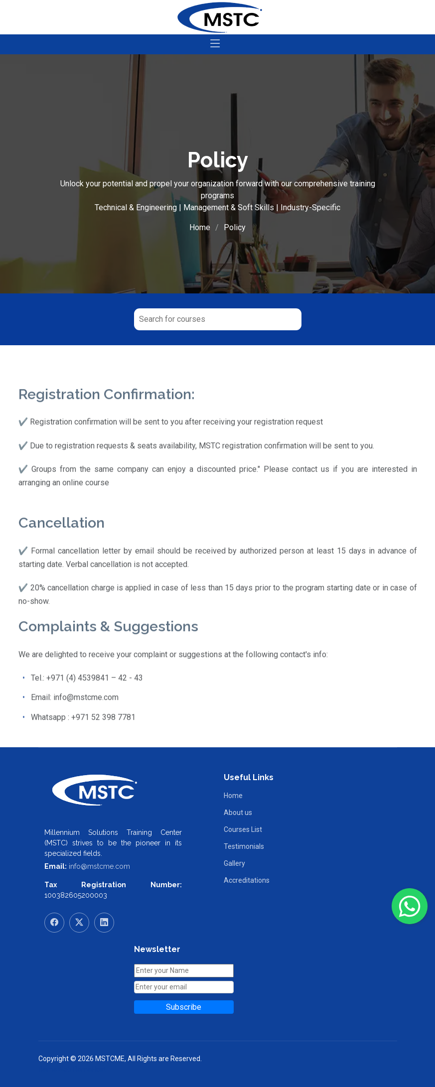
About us (238, 812)
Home (199, 227)
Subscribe (183, 1007)
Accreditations (247, 880)
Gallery (234, 863)
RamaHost (89, 1069)
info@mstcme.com (99, 866)
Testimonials (244, 846)
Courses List (243, 829)
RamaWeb (54, 1069)
